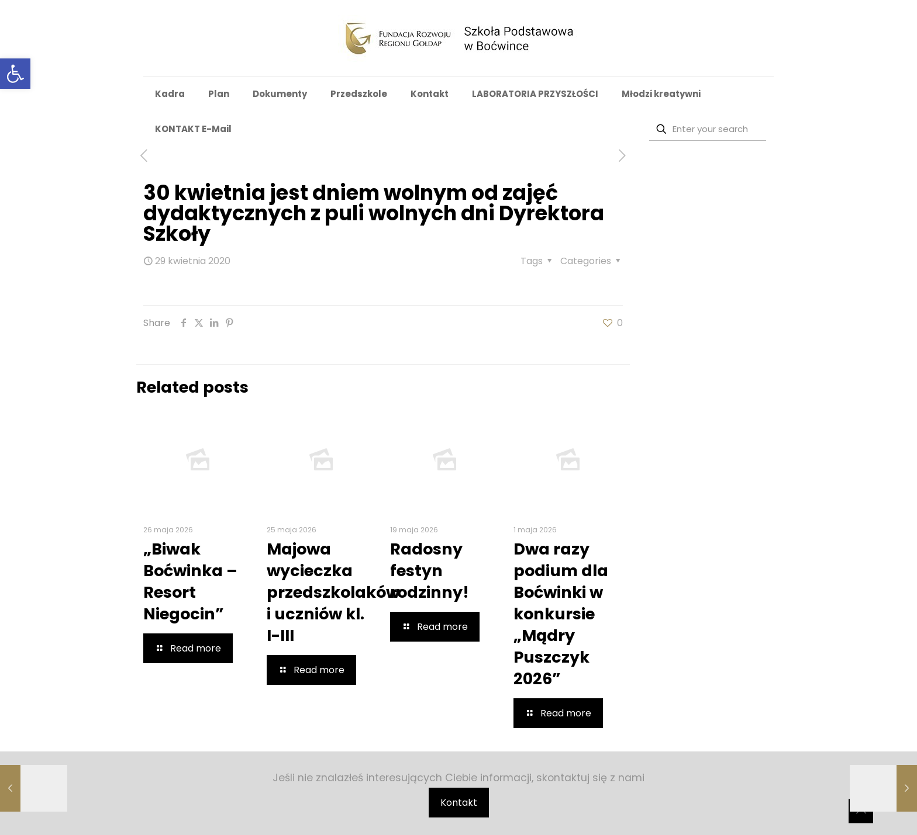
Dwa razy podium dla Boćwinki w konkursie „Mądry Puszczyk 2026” (560, 614)
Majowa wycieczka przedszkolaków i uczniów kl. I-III (333, 592)
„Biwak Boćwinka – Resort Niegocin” (190, 581)
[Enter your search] (707, 129)
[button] (15, 73)
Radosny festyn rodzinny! (429, 570)
